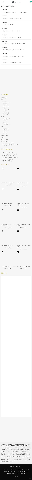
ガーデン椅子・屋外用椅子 (8, 143)
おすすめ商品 (4, 97)
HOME (12, 466)
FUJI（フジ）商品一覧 (7, 160)
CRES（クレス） (6, 456)
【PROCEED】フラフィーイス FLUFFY (23, 225)
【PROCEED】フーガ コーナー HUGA (11, 37)
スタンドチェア (6, 106)
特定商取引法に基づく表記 (10, 471)
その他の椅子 (5, 114)
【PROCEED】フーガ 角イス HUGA (11, 31)
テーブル (3, 116)
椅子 (2, 99)
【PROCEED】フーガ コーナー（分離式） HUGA (14, 12)
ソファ (2, 126)
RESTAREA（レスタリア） (10, 458)
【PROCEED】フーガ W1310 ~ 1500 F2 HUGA (13, 43)
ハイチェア (5, 108)
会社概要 (27, 469)
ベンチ (2, 137)
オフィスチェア (6, 109)
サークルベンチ (4, 135)
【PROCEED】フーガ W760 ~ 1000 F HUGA (13, 50)
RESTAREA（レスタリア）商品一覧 (10, 157)
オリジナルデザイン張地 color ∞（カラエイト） (13, 469)
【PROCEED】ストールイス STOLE (22, 184)
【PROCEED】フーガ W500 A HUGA (11, 62)
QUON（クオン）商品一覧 (8, 155)
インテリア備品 (4, 139)
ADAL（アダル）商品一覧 (7, 159)
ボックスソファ (6, 131)
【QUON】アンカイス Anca (7, 203)
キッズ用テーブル (6, 124)
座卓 (4, 122)
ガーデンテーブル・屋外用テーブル (10, 144)
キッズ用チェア (6, 111)
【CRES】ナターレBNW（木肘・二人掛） (23, 246)
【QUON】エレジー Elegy (7, 245)
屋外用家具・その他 (7, 145)
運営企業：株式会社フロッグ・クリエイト (16, 473)
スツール (4, 107)
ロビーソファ (5, 129)
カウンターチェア (6, 102)
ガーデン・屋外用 (5, 141)
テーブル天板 (5, 119)
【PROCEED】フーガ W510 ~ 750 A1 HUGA (13, 56)
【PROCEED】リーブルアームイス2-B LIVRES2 (8, 225)
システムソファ (6, 128)
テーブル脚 (5, 121)
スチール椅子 (5, 105)
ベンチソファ (5, 132)
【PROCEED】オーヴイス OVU (8, 183)
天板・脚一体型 (6, 123)
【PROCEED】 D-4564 (7, 24)
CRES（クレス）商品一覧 (7, 152)
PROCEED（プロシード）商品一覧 (9, 154)
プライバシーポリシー (23, 471)
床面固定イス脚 (6, 113)
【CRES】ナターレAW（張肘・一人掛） (23, 204)
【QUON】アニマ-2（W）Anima (23, 266)
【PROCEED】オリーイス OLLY (8, 266)
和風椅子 (4, 103)
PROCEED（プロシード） (17, 456)
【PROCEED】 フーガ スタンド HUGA (11, 18)
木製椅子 (4, 101)
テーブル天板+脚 (6, 118)
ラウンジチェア (6, 112)
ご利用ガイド (19, 466)
